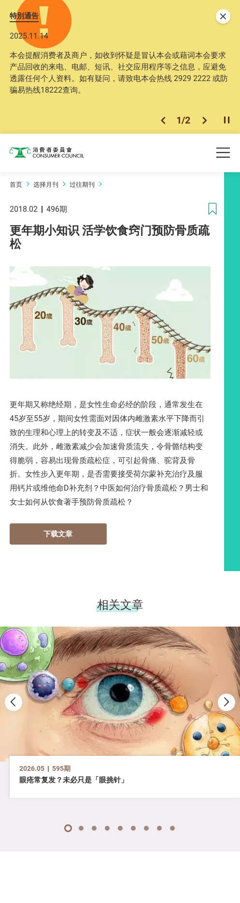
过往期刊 (82, 184)
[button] (163, 120)
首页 (16, 184)
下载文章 (57, 533)
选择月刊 (45, 184)
